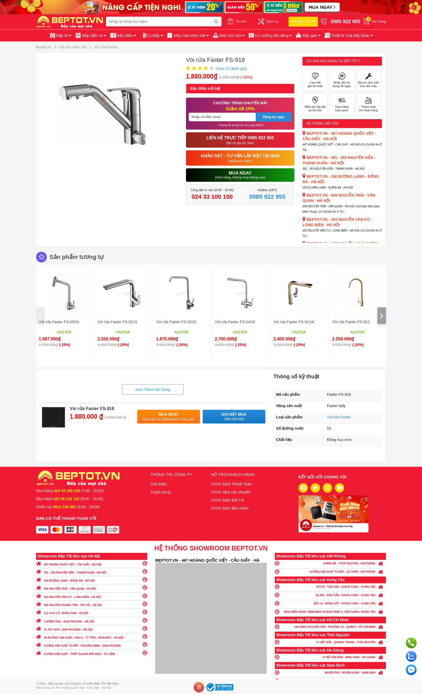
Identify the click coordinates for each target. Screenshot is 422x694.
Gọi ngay (411, 643)
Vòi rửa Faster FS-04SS (235, 322)
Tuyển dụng (160, 492)
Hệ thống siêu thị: (323, 123)
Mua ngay (168, 417)
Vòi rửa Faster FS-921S (117, 322)
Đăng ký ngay (273, 117)
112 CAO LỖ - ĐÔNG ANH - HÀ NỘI (91, 612)
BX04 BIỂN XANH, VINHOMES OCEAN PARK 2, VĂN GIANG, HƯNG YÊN (330, 611)
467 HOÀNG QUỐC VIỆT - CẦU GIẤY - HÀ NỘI (91, 563)
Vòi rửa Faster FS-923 (351, 322)
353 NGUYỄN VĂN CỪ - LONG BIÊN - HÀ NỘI (91, 596)
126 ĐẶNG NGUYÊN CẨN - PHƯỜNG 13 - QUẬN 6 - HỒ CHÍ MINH (330, 627)
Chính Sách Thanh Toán (231, 484)
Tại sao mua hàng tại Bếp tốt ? (333, 61)
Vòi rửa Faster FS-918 (92, 408)
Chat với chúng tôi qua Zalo (411, 656)
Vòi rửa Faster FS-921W (293, 322)
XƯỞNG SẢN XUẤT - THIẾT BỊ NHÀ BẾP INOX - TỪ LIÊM (91, 653)
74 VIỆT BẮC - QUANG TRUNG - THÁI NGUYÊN (330, 642)
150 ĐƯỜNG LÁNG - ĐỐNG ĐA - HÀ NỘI (91, 579)
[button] (348, 35)
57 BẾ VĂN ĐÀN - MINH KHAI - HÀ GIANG (330, 657)
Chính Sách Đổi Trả (227, 500)
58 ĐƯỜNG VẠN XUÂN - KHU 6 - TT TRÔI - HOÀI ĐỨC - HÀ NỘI (91, 636)
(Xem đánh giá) (231, 68)
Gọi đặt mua (234, 417)
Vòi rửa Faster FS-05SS (59, 322)
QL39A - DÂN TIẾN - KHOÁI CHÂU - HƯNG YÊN (330, 595)
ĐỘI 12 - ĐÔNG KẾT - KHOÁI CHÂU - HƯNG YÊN (330, 603)
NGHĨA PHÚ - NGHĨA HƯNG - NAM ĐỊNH (330, 672)
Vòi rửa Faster (339, 417)
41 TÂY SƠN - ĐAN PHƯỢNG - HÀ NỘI (91, 628)
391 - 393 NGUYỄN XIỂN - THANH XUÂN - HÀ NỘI (91, 571)
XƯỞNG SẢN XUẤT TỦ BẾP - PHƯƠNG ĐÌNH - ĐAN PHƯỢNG (91, 644)
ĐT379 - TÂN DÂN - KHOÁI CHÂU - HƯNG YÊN (330, 586)
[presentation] (40, 315)
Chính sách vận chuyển (231, 492)
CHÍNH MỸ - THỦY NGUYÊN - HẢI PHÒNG (330, 563)
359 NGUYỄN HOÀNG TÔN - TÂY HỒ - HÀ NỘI (91, 604)
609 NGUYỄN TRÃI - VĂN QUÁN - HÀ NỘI (91, 587)
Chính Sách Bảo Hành (230, 508)
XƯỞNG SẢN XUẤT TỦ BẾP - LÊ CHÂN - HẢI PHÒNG (330, 571)
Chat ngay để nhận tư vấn (411, 669)
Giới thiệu (158, 484)
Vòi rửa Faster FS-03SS (176, 322)
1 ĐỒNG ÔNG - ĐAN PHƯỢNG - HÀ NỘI (91, 620)
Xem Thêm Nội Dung (152, 389)
